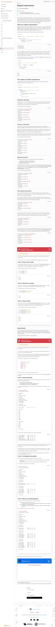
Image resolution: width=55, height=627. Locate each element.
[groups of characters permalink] (29, 124)
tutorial (39, 22)
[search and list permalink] (32, 375)
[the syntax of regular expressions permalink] (40, 79)
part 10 (32, 333)
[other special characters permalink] (31, 190)
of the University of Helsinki (43, 612)
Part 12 (19, 3)
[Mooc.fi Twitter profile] (31, 618)
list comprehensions (46, 330)
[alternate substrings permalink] (29, 99)
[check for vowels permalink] (34, 281)
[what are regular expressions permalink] (37, 24)
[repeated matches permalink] (28, 156)
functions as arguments (36, 330)
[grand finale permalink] (25, 326)
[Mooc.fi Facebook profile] (34, 618)
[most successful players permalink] (38, 496)
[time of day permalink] (30, 299)
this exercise (24, 451)
